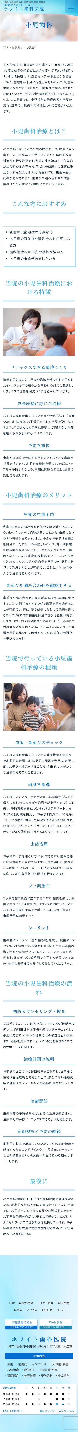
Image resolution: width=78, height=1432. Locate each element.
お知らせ (46, 1310)
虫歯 (10, 1364)
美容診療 (30, 1375)
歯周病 (22, 1364)
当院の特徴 (26, 1303)
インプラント (39, 1364)
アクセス (32, 1310)
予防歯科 (47, 1375)
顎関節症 (13, 1375)
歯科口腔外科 (49, 1370)
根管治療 (13, 1370)
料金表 (18, 1310)
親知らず (29, 1370)
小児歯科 (63, 1375)
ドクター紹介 (45, 1303)
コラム (60, 1310)
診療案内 (17, 47)
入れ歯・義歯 (60, 1364)
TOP (5, 47)
